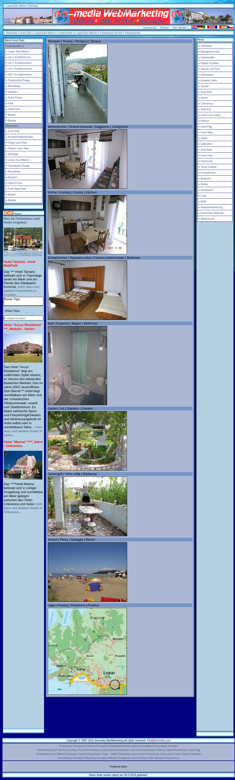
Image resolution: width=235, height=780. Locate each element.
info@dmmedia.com (159, 740)
